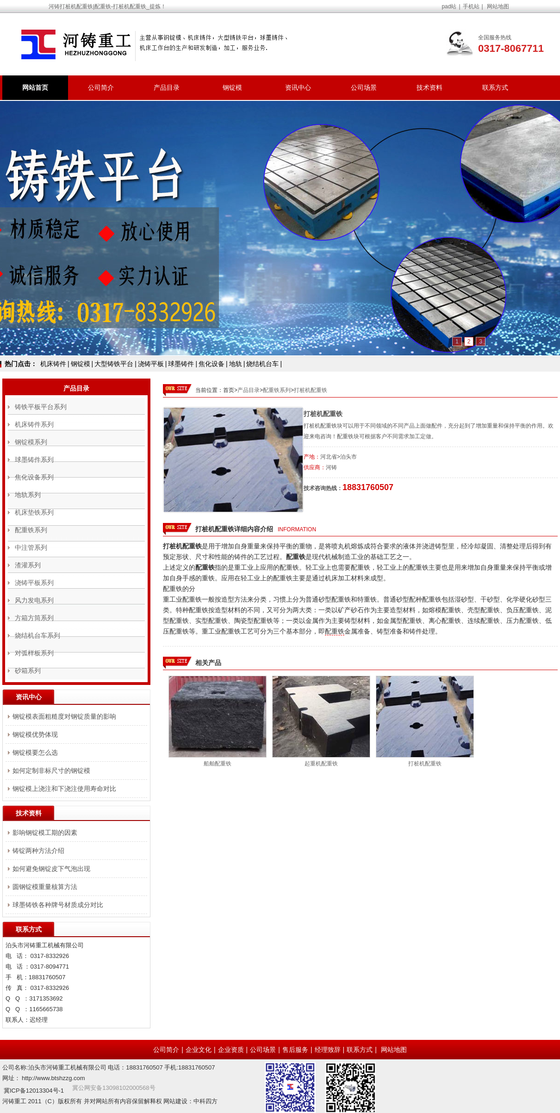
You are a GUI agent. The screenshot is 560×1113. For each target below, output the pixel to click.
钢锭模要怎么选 (35, 752)
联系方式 (495, 87)
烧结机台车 (262, 363)
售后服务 (295, 1049)
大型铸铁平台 (113, 363)
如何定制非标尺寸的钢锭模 (51, 770)
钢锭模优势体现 (35, 734)
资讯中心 (298, 87)
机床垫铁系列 (34, 512)
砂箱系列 (28, 670)
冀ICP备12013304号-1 (34, 1090)
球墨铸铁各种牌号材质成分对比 (57, 904)
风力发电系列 (34, 600)
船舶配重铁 (217, 763)
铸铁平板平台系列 (41, 406)
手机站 (471, 6)
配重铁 (334, 631)
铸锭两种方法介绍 (38, 850)
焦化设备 (211, 363)
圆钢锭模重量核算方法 (44, 886)
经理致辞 (328, 1049)
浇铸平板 (151, 363)
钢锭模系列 (31, 442)
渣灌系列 (28, 565)
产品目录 (167, 87)
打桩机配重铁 (310, 390)
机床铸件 (53, 363)
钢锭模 (232, 87)
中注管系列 (31, 547)
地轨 (235, 363)
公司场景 (364, 87)
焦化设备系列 (34, 477)
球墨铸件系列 (34, 459)
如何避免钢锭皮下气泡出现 (51, 868)
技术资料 (429, 87)
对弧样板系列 (34, 653)
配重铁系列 (277, 390)
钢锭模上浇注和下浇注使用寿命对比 (64, 788)
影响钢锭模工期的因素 (44, 832)
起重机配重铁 (321, 763)
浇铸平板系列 (34, 582)
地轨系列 (28, 494)
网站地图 (498, 6)
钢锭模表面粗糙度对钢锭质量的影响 (64, 716)
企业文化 (199, 1049)
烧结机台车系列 (37, 635)
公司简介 (101, 87)
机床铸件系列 (34, 424)
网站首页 (35, 87)
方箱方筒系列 (34, 618)
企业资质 (231, 1049)
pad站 (449, 6)
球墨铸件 (181, 363)
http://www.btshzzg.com (53, 1078)
